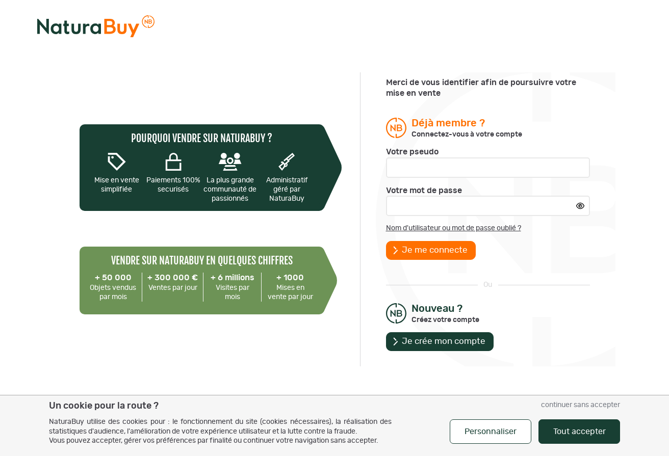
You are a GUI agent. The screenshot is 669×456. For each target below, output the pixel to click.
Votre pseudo (412, 152)
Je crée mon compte (443, 341)
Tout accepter (579, 431)
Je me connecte (435, 250)
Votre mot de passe (424, 190)
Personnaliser (491, 431)
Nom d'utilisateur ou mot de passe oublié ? (453, 228)
